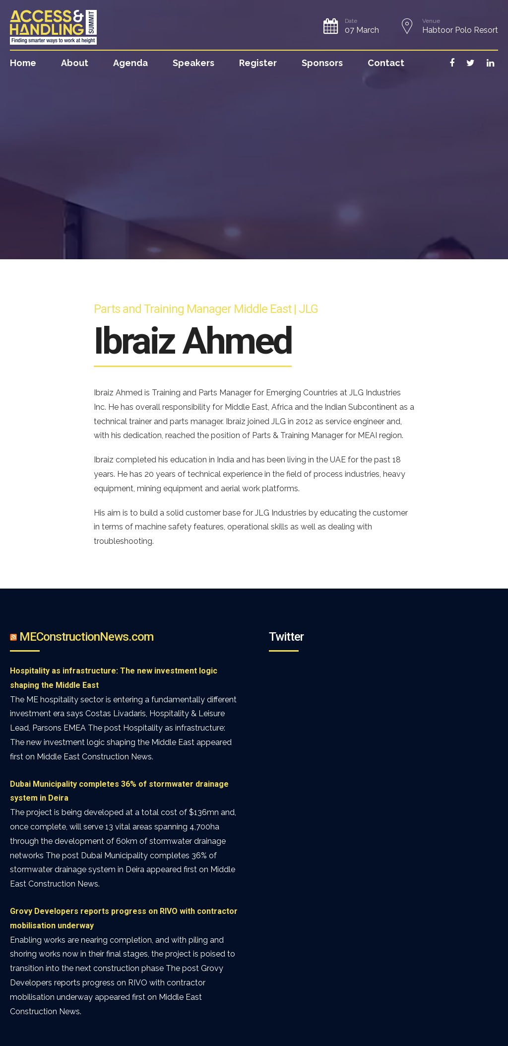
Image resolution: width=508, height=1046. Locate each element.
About (74, 63)
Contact (386, 63)
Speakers (193, 63)
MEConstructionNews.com (86, 637)
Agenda (130, 63)
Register (258, 63)
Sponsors (322, 63)
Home (23, 63)
